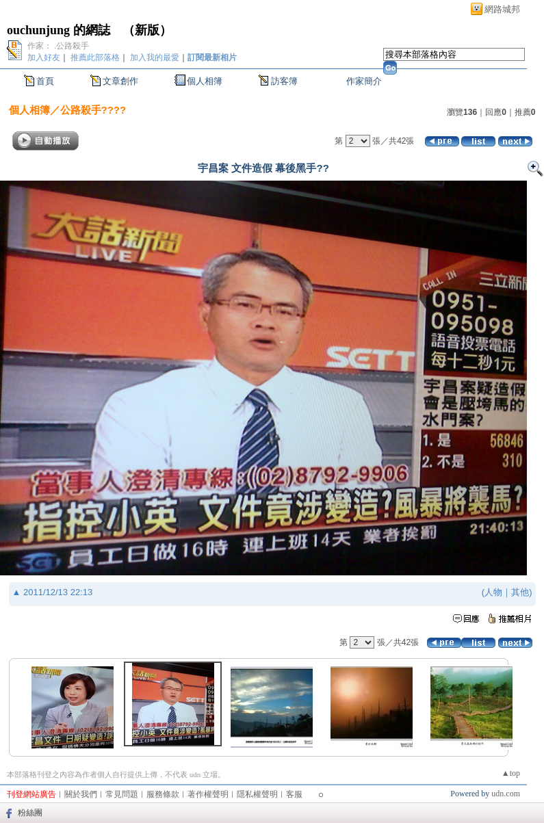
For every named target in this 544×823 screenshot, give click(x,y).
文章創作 (120, 81)
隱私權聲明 (257, 794)
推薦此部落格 (95, 57)
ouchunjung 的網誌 (58, 30)
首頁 (45, 81)
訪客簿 (284, 81)
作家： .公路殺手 (58, 46)
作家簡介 (364, 81)
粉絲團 (30, 813)
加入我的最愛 (154, 57)
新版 (147, 30)
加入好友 (43, 57)
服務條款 (162, 794)
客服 (294, 794)
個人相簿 (204, 81)
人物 (493, 592)
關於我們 (80, 794)
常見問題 (121, 794)
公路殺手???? (93, 110)
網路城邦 (502, 9)
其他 (520, 592)
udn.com (505, 793)
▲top (511, 773)
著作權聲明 (208, 794)
